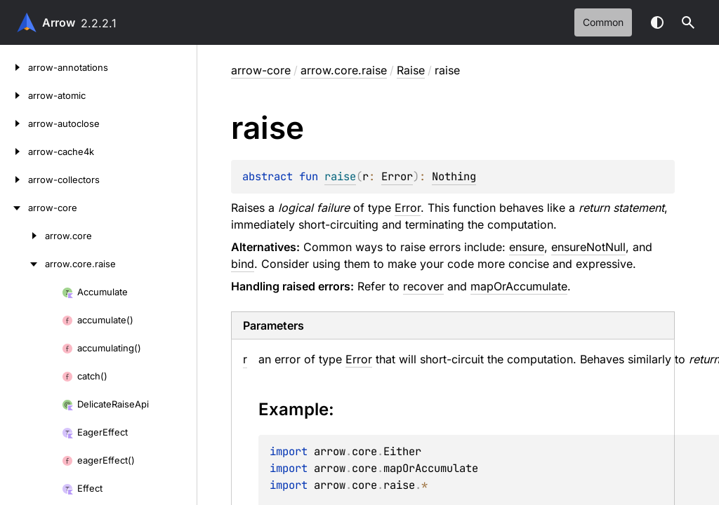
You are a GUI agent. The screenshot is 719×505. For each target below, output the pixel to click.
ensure (526, 247)
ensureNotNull (588, 247)
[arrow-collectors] (14, 180)
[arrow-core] (14, 208)
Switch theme (657, 22)
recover (423, 286)
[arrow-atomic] (14, 95)
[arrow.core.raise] (22, 264)
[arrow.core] (22, 236)
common (603, 22)
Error (397, 176)
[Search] (688, 22)
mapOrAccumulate (518, 286)
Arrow (58, 22)
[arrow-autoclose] (14, 123)
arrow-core (261, 70)
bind (242, 264)
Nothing (454, 176)
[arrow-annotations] (14, 67)
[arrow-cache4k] (14, 151)
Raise (411, 70)
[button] (688, 22)
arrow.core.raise (344, 70)
